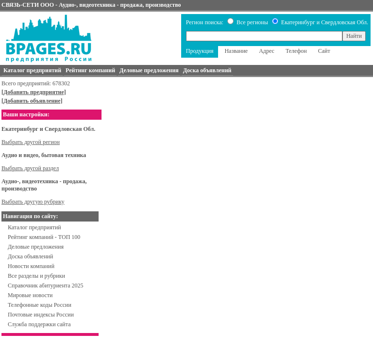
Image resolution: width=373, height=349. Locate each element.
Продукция (200, 51)
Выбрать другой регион (30, 142)
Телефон (296, 51)
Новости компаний (31, 266)
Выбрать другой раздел (30, 168)
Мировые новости (30, 295)
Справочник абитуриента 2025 (46, 285)
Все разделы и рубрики (36, 275)
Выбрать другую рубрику (33, 201)
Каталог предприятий (34, 227)
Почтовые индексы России (41, 314)
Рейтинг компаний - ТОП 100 (44, 237)
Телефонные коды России (39, 304)
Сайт (324, 51)
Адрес (266, 51)
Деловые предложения (36, 246)
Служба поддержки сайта (39, 324)
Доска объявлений (30, 256)
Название (236, 51)
